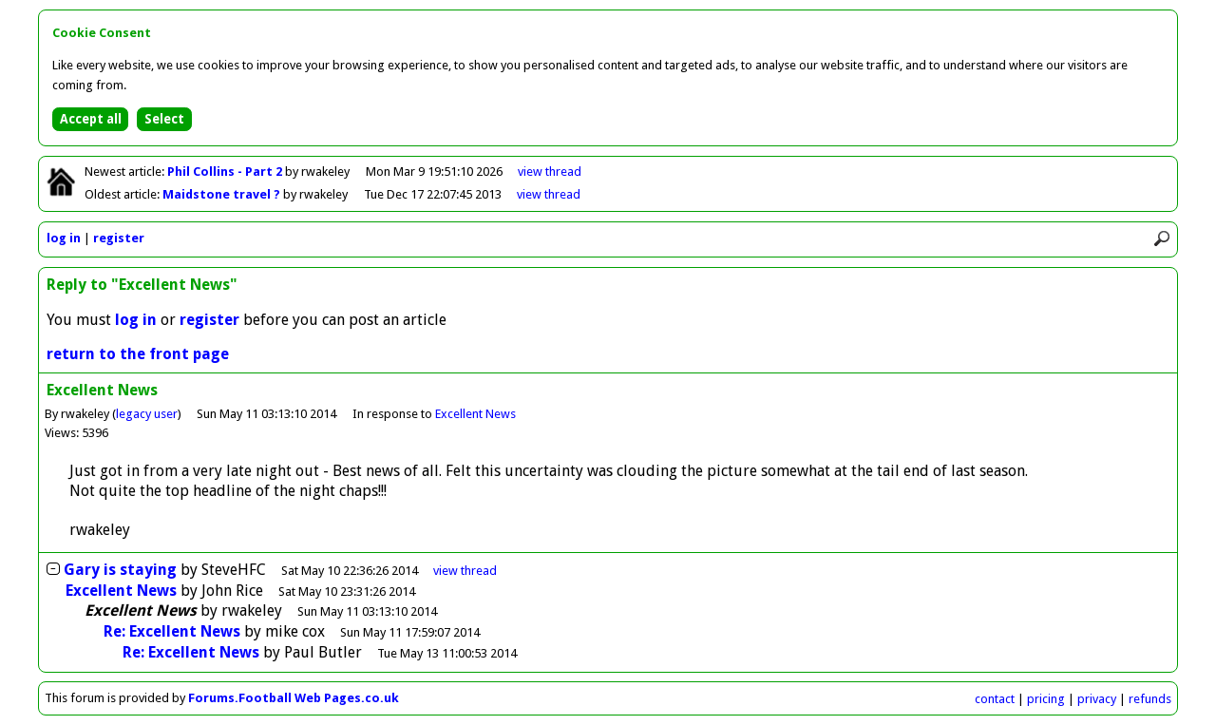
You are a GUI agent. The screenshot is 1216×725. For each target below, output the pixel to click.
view (549, 171)
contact (995, 699)
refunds (1150, 699)
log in (64, 238)
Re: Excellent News (172, 631)
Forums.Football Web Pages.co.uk (293, 698)
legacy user (147, 414)
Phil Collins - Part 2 (226, 171)
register (118, 238)
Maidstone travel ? (222, 194)
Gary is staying (120, 570)
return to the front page (138, 354)
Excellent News (475, 414)
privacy (1096, 699)
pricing (1046, 699)
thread (465, 570)
